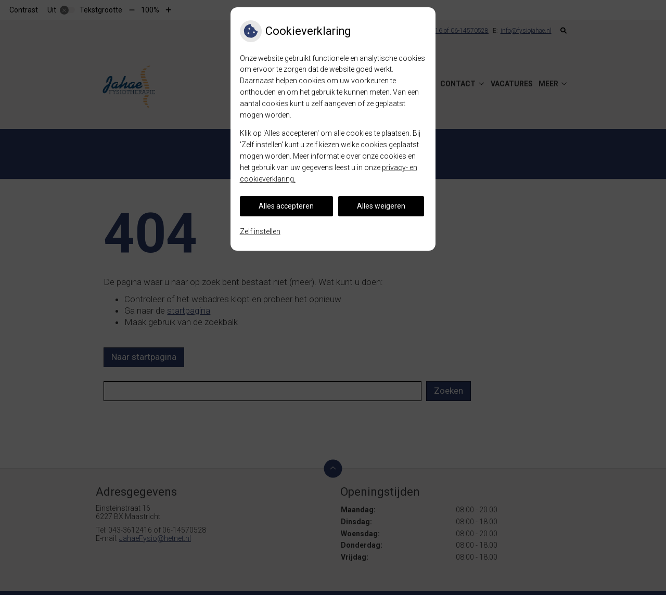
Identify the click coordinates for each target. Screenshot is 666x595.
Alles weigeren (381, 206)
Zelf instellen (260, 231)
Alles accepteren (286, 206)
